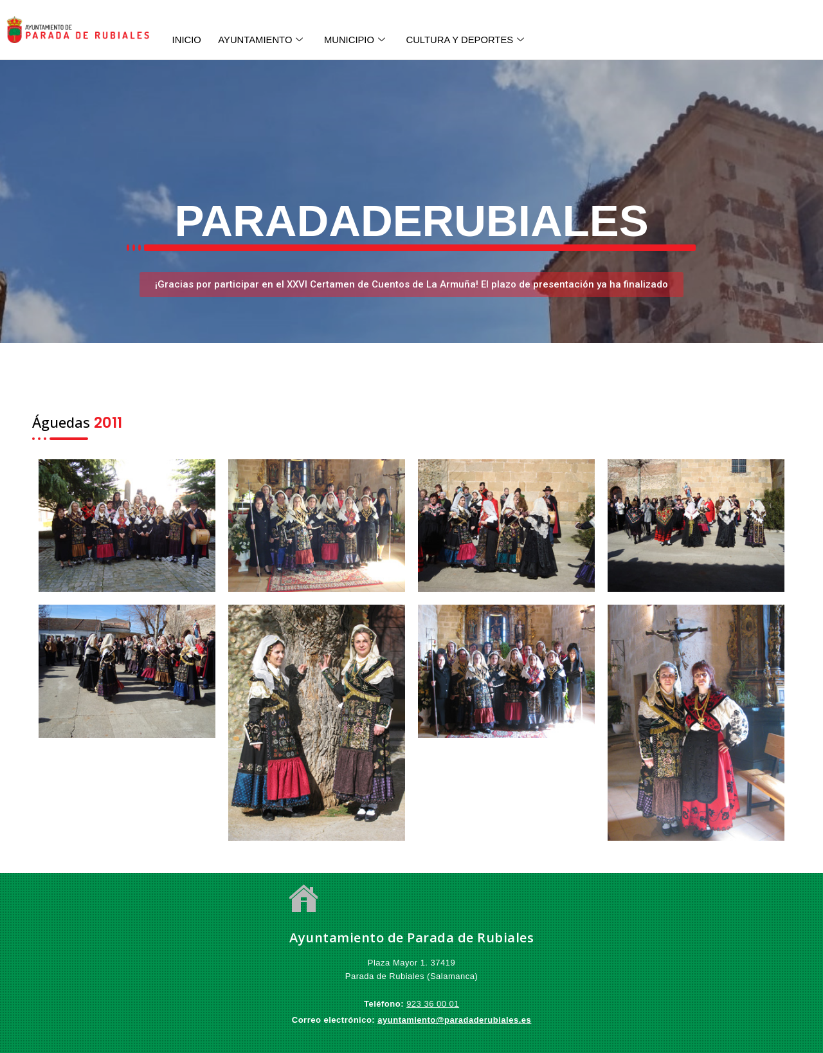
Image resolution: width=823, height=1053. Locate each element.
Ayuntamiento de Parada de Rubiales (411, 937)
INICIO (187, 38)
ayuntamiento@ (410, 1020)
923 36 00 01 (432, 1004)
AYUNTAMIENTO (264, 39)
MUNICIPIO (361, 39)
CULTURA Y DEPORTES (475, 39)
